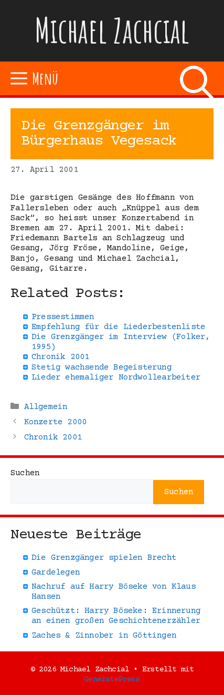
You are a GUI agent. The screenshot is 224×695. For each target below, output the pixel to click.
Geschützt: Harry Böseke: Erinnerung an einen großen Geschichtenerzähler (115, 616)
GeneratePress (112, 679)
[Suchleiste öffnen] (197, 78)
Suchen (24, 473)
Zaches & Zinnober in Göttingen (103, 635)
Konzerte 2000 (55, 422)
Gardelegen (55, 572)
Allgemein (46, 407)
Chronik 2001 (53, 437)
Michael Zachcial (112, 30)
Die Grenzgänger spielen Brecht (103, 558)
